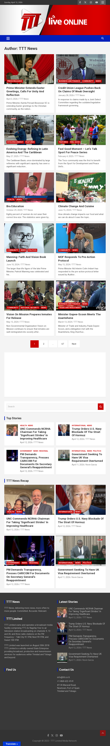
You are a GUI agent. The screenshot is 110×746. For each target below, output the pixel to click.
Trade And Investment (70, 308)
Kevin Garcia (91, 465)
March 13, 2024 (65, 322)
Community (87, 81)
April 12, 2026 (26, 442)
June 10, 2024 (12, 264)
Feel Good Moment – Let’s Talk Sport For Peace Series (77, 150)
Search (101, 406)
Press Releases (14, 81)
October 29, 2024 (14, 210)
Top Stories (13, 418)
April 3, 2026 (12, 99)
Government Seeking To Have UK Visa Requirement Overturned (87, 457)
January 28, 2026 (66, 95)
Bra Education (15, 206)
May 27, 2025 (12, 156)
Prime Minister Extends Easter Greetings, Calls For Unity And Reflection (25, 91)
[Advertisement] (55, 375)
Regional (43, 451)
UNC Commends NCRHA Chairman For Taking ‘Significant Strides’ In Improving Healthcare (35, 433)
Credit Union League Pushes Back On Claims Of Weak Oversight (79, 89)
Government (26, 451)
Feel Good (75, 142)
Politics (32, 250)
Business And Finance (69, 81)
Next (74, 344)
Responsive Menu (103, 2)
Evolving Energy (15, 142)
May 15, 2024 (64, 264)
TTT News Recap (17, 480)
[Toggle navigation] (8, 38)
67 (63, 344)
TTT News (24, 99)
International (79, 426)
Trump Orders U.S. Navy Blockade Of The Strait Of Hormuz (87, 432)
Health (10, 199)
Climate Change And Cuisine (76, 206)
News (98, 81)
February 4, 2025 (65, 156)
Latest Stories (68, 602)
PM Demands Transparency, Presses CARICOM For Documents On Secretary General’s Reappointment (36, 461)
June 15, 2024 (64, 210)
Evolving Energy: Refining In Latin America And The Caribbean (27, 150)
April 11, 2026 (78, 465)
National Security (30, 308)
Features (30, 142)
